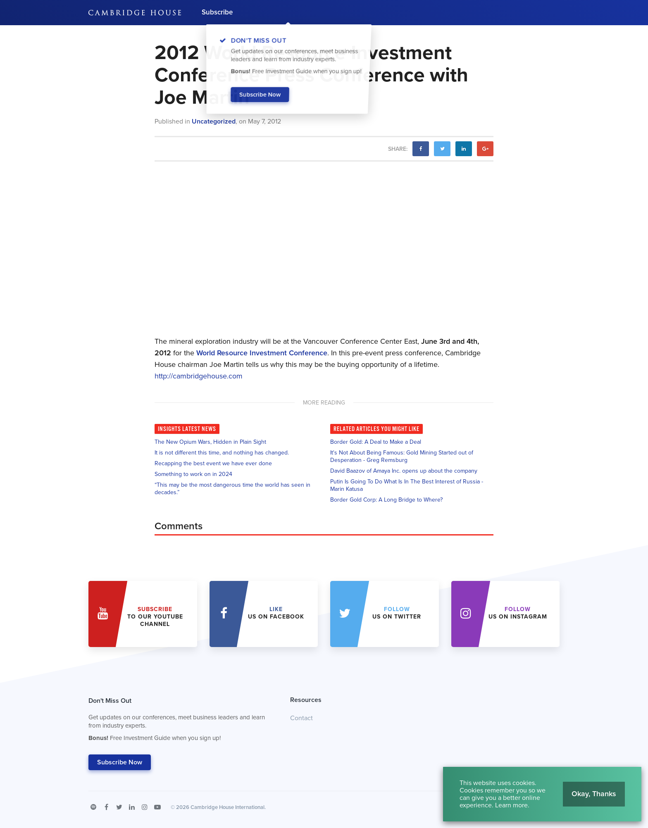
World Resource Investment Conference (261, 352)
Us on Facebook (276, 613)
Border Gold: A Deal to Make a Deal (375, 441)
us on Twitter (396, 613)
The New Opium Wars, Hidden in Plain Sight (210, 441)
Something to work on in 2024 (193, 474)
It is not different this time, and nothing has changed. (222, 452)
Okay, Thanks (594, 793)
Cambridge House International (227, 807)
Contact (301, 718)
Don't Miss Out (178, 721)
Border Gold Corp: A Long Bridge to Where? (386, 499)
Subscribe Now (119, 762)
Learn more (511, 805)
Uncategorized (214, 121)
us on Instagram (517, 613)
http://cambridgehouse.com (199, 376)
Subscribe (217, 12)
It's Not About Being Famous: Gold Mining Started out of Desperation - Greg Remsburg (401, 456)
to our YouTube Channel (155, 617)
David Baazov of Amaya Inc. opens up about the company (403, 470)
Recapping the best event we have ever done (213, 463)
